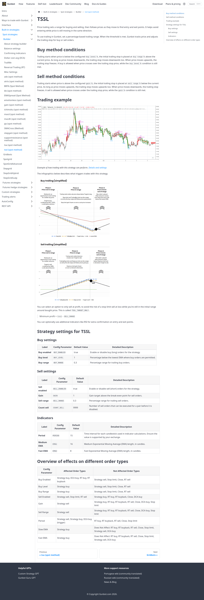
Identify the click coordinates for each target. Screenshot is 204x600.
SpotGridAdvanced (12, 163)
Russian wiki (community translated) (121, 577)
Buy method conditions (175, 13)
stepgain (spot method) (15, 133)
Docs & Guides (99, 3)
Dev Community (73, 3)
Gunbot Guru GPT (27, 577)
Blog (86, 3)
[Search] (195, 4)
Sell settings (173, 32)
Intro (4, 11)
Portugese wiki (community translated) (123, 573)
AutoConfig (7, 201)
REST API (6, 206)
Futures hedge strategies (15, 187)
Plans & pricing (173, 3)
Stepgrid (7, 168)
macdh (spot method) (15, 119)
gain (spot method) (13, 104)
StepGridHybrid (11, 173)
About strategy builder (15, 43)
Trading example (172, 21)
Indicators (172, 36)
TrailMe (7, 62)
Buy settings (173, 28)
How (21, 3)
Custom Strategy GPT (28, 573)
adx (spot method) (13, 76)
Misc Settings (10, 72)
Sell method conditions (175, 17)
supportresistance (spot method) (16, 139)
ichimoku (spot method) (16, 109)
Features (30, 3)
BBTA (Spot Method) (14, 86)
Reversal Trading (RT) (14, 67)
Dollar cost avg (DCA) (14, 57)
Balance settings (12, 48)
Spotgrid (7, 159)
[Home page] (39, 12)
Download (157, 3)
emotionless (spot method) (17, 100)
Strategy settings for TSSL (176, 24)
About (5, 15)
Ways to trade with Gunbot (15, 20)
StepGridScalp (10, 177)
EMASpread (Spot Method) (17, 95)
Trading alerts (8, 196)
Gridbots (7, 154)
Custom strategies (11, 192)
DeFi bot (42, 3)
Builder (7, 39)
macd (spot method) (14, 114)
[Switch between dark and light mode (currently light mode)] (184, 4)
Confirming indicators (15, 53)
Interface (6, 25)
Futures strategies (12, 182)
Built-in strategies (10, 29)
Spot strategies (10, 34)
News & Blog (110, 582)
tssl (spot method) (13, 149)
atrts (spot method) (13, 81)
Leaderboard (55, 3)
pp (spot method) (12, 123)
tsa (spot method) (13, 145)
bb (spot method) (12, 90)
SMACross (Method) (14, 128)
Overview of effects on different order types (183, 40)
